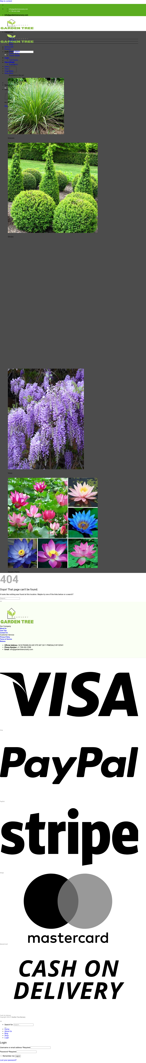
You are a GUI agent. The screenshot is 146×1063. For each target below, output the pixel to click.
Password (8, 1052)
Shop (11, 45)
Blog (11, 42)
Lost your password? (8, 1060)
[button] (71, 34)
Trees (6, 69)
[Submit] (5, 54)
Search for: (8, 52)
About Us (12, 40)
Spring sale (8, 47)
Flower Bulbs (14, 53)
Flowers (7, 49)
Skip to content (6, 1)
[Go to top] (1, 1021)
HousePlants (9, 62)
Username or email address (15, 1047)
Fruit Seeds (13, 60)
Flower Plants (14, 51)
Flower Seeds (14, 56)
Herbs (6, 66)
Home (11, 38)
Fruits (6, 58)
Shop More (8, 73)
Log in (18, 1056)
